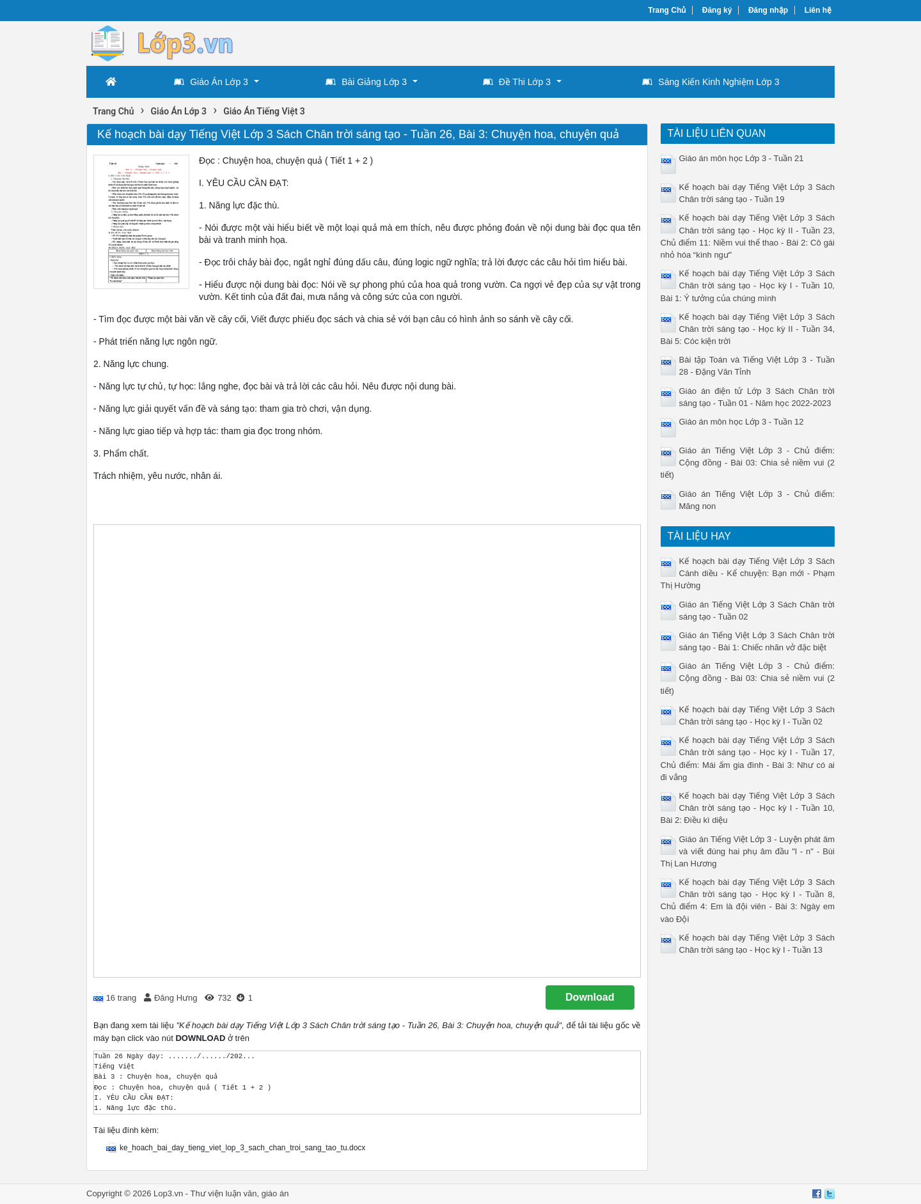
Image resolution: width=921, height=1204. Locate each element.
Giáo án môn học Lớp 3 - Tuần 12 (741, 421)
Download (589, 997)
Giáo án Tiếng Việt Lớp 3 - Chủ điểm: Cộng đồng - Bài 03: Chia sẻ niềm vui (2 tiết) (748, 463)
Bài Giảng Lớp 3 (366, 82)
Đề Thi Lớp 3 (517, 82)
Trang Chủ (667, 10)
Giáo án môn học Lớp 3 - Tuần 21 (741, 158)
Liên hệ (818, 10)
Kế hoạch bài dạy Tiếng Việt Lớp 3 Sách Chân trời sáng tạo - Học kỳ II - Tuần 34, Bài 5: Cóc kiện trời (748, 329)
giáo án (275, 1193)
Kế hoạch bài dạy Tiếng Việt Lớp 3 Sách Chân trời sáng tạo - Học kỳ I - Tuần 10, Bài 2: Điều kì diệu (748, 808)
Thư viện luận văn (224, 1193)
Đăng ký (717, 10)
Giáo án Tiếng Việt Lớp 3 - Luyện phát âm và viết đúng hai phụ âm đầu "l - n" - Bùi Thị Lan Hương (748, 851)
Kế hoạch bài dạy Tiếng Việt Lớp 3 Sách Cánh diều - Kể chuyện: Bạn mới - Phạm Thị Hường (748, 573)
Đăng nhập (768, 10)
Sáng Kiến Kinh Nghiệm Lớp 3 (710, 82)
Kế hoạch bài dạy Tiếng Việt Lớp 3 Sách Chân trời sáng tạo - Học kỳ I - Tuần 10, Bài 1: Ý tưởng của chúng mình (748, 285)
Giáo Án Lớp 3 (211, 82)
